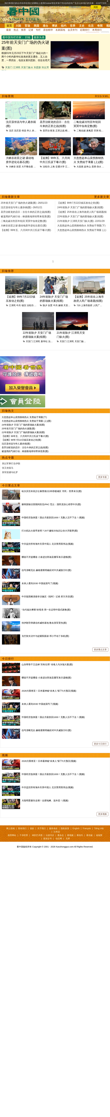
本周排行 (97, 30)
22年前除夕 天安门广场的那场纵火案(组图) (23, 432)
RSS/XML (102, 96)
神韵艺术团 (37, 835)
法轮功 (46, 166)
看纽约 (80, 835)
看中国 (25, 13)
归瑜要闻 (8, 96)
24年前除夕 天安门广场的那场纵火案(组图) (23, 424)
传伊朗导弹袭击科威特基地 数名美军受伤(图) (44, 623)
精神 (67, 130)
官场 (27, 25)
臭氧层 (89, 130)
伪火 (99, 166)
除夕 (45, 305)
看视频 (70, 835)
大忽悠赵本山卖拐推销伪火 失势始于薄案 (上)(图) (26, 421)
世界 (72, 25)
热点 (16, 30)
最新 (8, 30)
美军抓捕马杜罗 (10, 472)
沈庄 (11, 130)
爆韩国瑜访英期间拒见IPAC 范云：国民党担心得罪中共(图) (51, 504)
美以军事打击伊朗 (11, 463)
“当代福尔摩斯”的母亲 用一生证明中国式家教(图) (46, 609)
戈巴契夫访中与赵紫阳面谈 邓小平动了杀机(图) (45, 636)
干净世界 (23, 835)
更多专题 (102, 477)
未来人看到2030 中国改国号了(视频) (40, 583)
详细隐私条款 (75, 7)
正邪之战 (60, 130)
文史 (81, 25)
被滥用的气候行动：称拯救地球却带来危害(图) (25, 451)
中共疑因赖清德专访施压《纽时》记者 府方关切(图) (48, 596)
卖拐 (94, 166)
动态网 (59, 838)
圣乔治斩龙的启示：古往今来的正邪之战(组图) (25, 447)
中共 (18, 305)
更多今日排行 (100, 744)
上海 (52, 166)
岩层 (18, 166)
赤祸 (34, 130)
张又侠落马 (7, 468)
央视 (36, 305)
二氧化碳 (81, 130)
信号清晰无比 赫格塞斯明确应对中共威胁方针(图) (46, 570)
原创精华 (48, 30)
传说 (24, 130)
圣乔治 (46, 130)
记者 (30, 30)
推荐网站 (12, 835)
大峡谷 (12, 166)
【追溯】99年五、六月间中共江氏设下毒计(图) (25, 436)
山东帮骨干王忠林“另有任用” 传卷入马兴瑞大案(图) (47, 664)
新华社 (44, 341)
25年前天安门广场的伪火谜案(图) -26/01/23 (24, 203)
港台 (45, 25)
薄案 (104, 166)
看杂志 (60, 835)
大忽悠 (80, 166)
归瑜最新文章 (11, 196)
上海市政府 (86, 305)
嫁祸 (60, 305)
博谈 (54, 25)
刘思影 (37, 67)
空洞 (96, 130)
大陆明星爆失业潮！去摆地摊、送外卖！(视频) (45, 800)
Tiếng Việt (99, 828)
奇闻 (100, 25)
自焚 (50, 305)
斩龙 (52, 130)
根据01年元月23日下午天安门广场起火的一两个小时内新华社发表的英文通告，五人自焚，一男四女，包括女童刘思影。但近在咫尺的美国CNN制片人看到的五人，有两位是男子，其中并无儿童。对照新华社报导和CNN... (26, 60)
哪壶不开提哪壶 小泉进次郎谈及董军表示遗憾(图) (46, 557)
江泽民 (16, 67)
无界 (68, 838)
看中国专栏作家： (13, 37)
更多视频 (102, 814)
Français (87, 828)
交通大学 (60, 166)
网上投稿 (10, 828)
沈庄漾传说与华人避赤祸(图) (16, 443)
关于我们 (41, 828)
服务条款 (53, 828)
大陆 (18, 25)
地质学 (37, 166)
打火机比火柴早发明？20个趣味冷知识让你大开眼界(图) (50, 530)
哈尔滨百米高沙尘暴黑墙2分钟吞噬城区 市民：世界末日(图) (52, 491)
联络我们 (22, 828)
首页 (9, 25)
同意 (96, 7)
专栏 (38, 30)
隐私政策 (65, 828)
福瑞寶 (99, 835)
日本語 (56, 832)
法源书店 (50, 835)
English (76, 828)
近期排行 (85, 30)
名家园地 (60, 30)
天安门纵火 (27, 67)
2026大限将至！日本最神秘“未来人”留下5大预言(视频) (49, 690)
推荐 (23, 30)
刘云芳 (45, 67)
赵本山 (87, 166)
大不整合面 (27, 166)
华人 (29, 130)
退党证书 (47, 838)
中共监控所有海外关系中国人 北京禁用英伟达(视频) (48, 544)
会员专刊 (72, 30)
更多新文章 (101, 196)
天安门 (8, 67)
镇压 (24, 305)
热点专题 (8, 457)
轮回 (101, 130)
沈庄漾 (17, 130)
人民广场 (97, 305)
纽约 (63, 25)
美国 (36, 25)
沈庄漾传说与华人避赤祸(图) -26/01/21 (21, 207)
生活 (91, 25)
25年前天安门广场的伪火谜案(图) (18, 428)
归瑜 (27, 37)
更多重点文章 (100, 649)
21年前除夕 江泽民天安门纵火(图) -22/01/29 (81, 221)
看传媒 (89, 835)
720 (78, 305)
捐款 (32, 828)
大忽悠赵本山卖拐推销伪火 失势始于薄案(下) (24, 417)
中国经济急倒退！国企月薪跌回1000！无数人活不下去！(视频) (53, 517)
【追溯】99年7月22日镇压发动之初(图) (21, 440)
